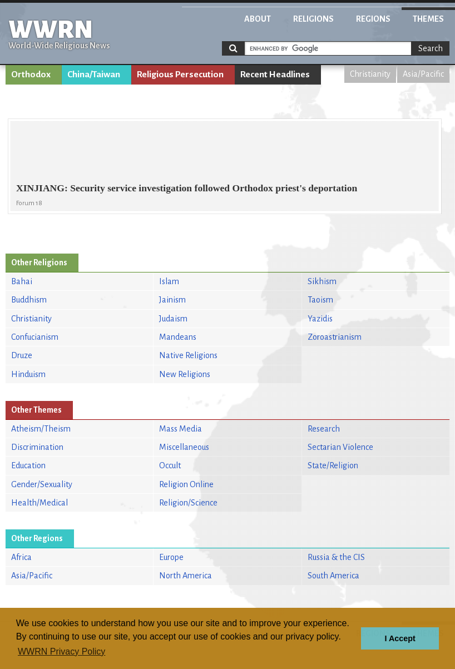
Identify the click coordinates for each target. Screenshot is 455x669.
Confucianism (34, 337)
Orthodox (31, 75)
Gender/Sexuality (41, 484)
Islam (169, 281)
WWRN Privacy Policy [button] (61, 651)
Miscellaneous (184, 447)
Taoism (320, 299)
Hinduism (28, 374)
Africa (21, 557)
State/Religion (333, 465)
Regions (373, 18)
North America (185, 575)
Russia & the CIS (336, 557)
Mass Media (180, 428)
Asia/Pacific (423, 74)
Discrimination (37, 447)
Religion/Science (188, 502)
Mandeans (177, 337)
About (257, 18)
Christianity (370, 74)
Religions (313, 18)
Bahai (21, 281)
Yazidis (320, 318)
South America (333, 575)
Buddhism (29, 299)
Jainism (172, 299)
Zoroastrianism (335, 337)
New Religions (184, 374)
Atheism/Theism (41, 428)
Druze (21, 355)
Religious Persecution (180, 75)
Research (324, 428)
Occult (170, 465)
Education (28, 465)
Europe (171, 557)
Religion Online (186, 484)
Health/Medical (39, 502)
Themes (428, 18)
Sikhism (322, 281)
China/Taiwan (93, 75)
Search (430, 48)
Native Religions (188, 355)
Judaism (173, 318)
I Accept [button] (399, 638)
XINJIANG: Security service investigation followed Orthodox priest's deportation (186, 188)
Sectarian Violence (340, 447)
